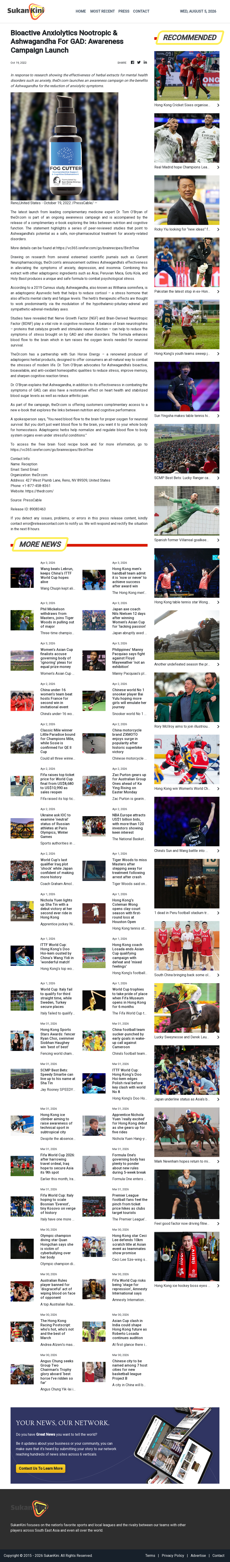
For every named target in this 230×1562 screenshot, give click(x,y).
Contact (218, 1555)
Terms (150, 1555)
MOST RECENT (102, 11)
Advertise (198, 1555)
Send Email (29, 469)
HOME (81, 11)
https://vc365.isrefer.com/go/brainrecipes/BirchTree (97, 248)
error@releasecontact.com (43, 523)
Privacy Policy (173, 1555)
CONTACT (141, 11)
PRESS (123, 11)
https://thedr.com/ (39, 491)
